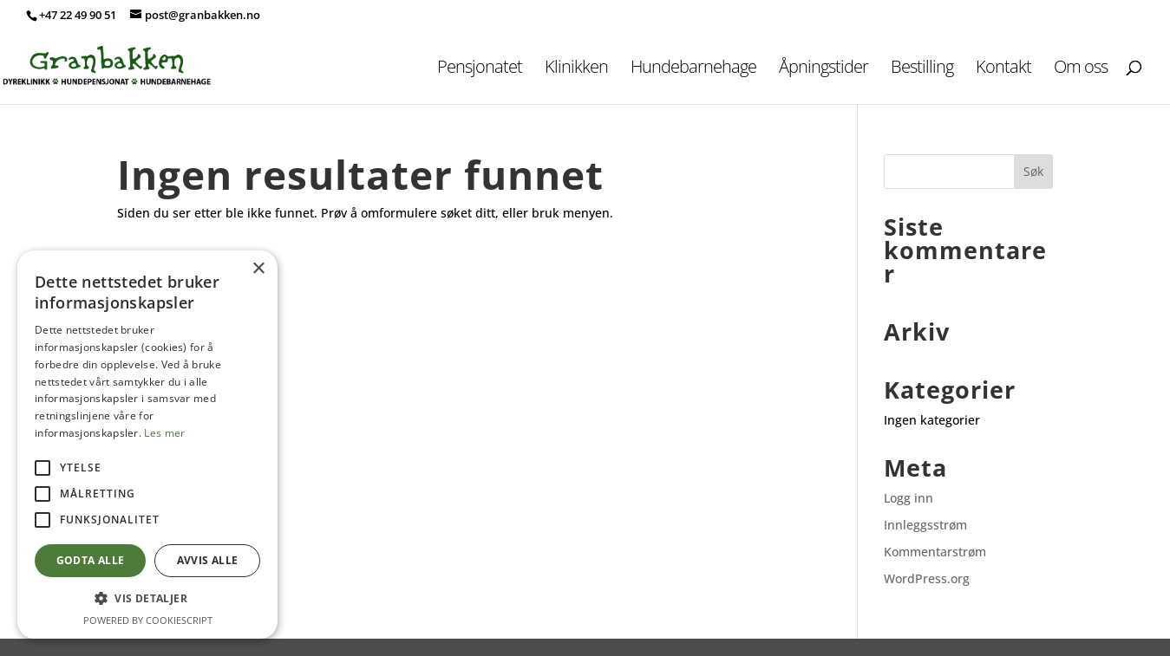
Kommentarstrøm (935, 551)
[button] (147, 598)
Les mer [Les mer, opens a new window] (164, 432)
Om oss (1081, 69)
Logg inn (908, 498)
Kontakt (1003, 69)
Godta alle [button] (90, 560)
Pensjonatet (479, 69)
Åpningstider (823, 69)
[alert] (147, 444)
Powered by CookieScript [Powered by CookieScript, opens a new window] (147, 620)
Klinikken (576, 69)
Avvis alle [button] (208, 560)
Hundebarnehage (693, 69)
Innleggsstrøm (925, 524)
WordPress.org (927, 578)
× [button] (258, 269)
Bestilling (922, 69)
